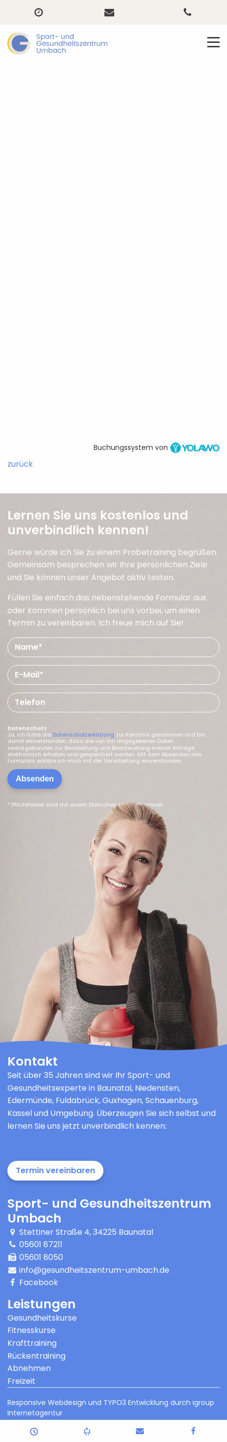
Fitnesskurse (31, 1330)
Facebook (38, 1282)
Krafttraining (32, 1343)
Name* (28, 647)
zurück (20, 464)
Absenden (35, 779)
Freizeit (21, 1381)
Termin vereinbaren (55, 1170)
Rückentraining (36, 1356)
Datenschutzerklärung (83, 735)
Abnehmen (29, 1368)
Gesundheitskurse (42, 1318)
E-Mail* (29, 674)
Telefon (30, 702)
